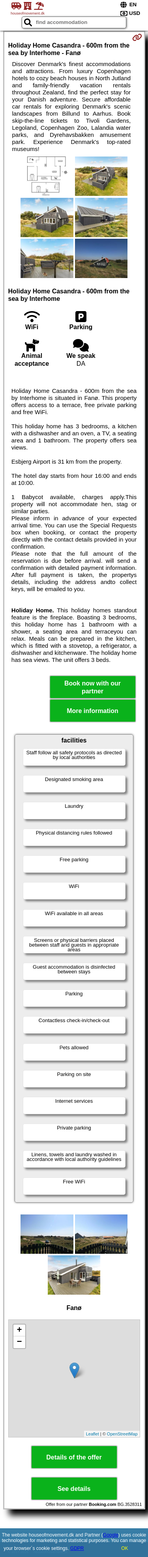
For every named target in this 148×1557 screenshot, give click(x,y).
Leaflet (92, 1434)
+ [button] (19, 1330)
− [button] (19, 1342)
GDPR (77, 1548)
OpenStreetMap (122, 1434)
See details (74, 1488)
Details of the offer (73, 1457)
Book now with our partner (92, 687)
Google (110, 1535)
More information (92, 711)
